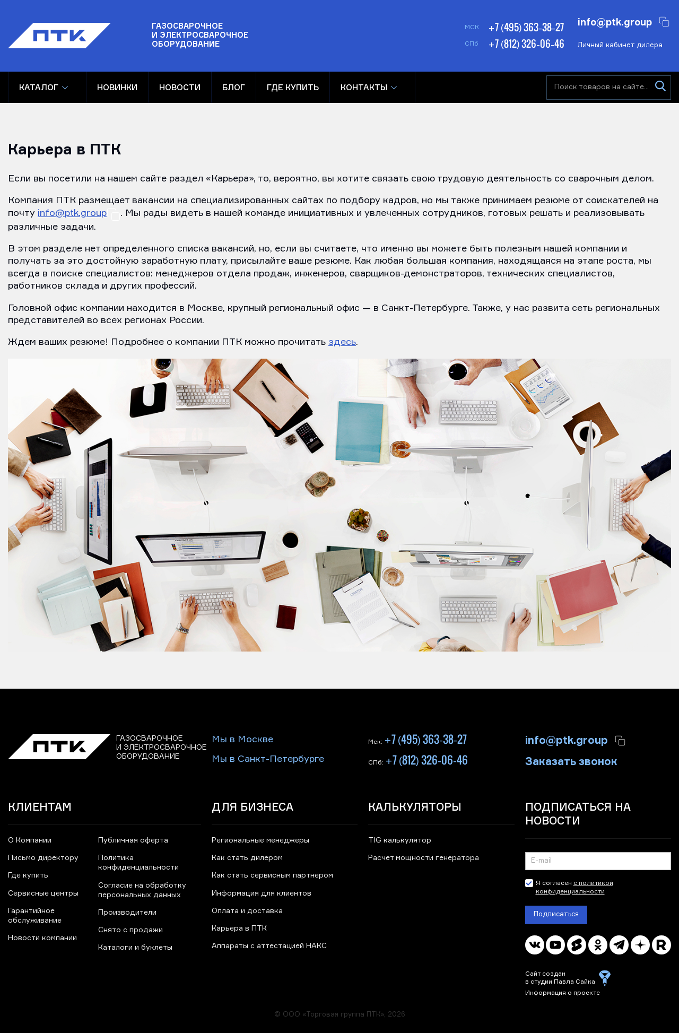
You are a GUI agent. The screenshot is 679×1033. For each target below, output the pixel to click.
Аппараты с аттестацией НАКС (269, 946)
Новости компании (42, 938)
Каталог (38, 87)
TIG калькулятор (399, 840)
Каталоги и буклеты (135, 947)
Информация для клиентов (261, 893)
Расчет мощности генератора (423, 858)
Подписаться (556, 914)
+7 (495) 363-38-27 (526, 27)
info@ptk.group (615, 21)
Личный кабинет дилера (620, 45)
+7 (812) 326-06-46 (526, 43)
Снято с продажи (130, 930)
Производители (127, 912)
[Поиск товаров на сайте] (608, 87)
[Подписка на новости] (598, 861)
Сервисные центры (43, 893)
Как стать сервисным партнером (272, 875)
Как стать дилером (247, 858)
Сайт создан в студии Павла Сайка (560, 978)
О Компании (29, 840)
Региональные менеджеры (260, 840)
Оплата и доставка (247, 911)
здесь (342, 342)
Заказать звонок (571, 760)
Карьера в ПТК (239, 928)
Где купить (28, 875)
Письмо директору (43, 858)
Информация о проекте (562, 993)
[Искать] (660, 87)
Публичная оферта (133, 840)
